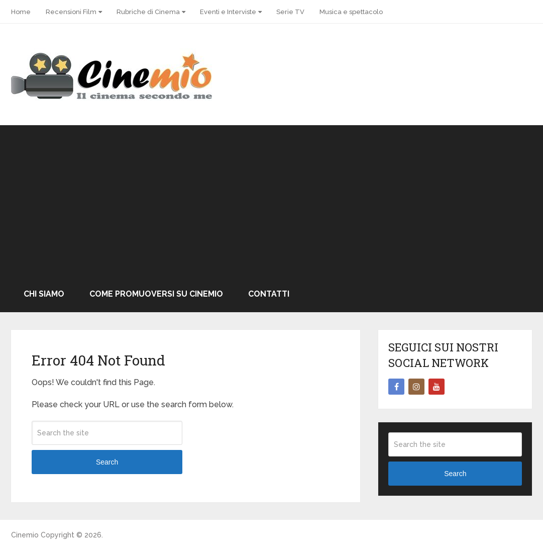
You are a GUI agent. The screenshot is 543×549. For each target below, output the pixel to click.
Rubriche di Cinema (148, 12)
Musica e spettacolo (351, 12)
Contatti (268, 294)
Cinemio (25, 535)
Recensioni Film (71, 12)
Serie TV (290, 12)
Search (107, 462)
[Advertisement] (271, 200)
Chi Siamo (44, 294)
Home (21, 12)
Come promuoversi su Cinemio (156, 294)
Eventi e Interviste (228, 12)
